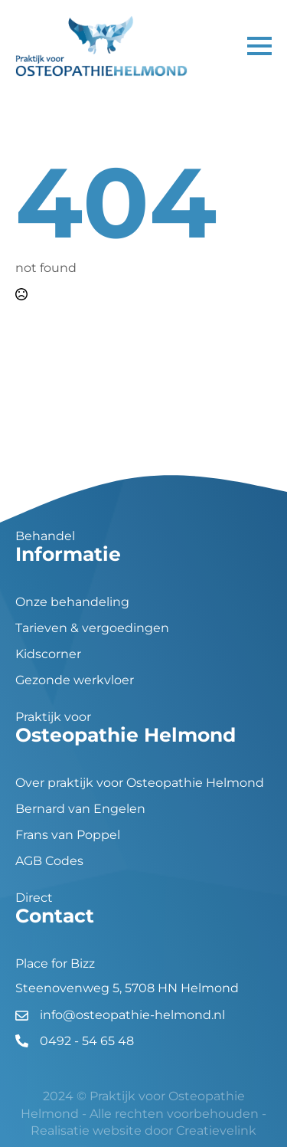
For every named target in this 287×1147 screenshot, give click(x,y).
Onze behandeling (72, 602)
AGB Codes (49, 861)
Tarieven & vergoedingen (92, 628)
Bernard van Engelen (80, 809)
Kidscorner (48, 654)
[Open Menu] (259, 46)
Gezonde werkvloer (74, 680)
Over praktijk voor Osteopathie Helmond (139, 783)
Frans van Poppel (67, 835)
